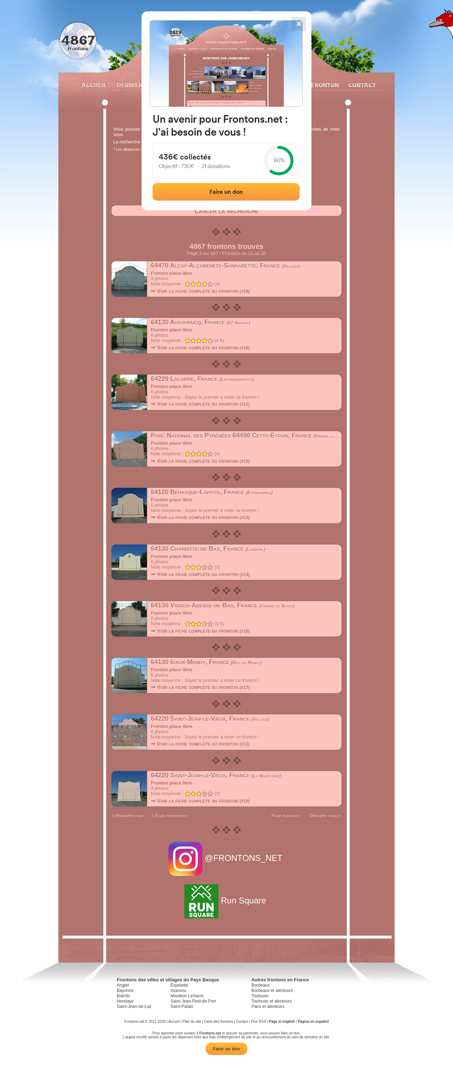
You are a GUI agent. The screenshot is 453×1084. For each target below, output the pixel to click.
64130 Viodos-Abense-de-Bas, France (222, 605)
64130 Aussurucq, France (200, 322)
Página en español (313, 1021)
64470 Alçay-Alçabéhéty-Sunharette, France (225, 265)
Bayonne (125, 990)
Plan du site (192, 1021)
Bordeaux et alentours (272, 990)
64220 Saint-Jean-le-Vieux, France (210, 718)
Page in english (282, 1021)
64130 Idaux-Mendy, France (206, 662)
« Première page (127, 815)
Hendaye (125, 1001)
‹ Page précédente (170, 815)
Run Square (226, 900)
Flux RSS (258, 1021)
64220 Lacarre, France (202, 378)
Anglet (123, 985)
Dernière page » (325, 815)
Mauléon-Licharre (187, 995)
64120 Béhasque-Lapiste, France (212, 492)
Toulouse (259, 995)
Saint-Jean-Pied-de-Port (193, 1001)
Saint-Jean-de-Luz (134, 1006)
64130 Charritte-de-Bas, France (208, 548)
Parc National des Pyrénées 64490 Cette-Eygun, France (248, 435)
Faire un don (226, 1048)
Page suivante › (286, 815)
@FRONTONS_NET (226, 858)
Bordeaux (260, 985)
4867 (78, 40)
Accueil (93, 85)
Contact (361, 85)
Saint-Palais (182, 1006)
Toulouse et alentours (271, 1001)
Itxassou (179, 990)
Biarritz (123, 995)
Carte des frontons (218, 1021)
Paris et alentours (267, 1006)
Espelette (179, 985)
